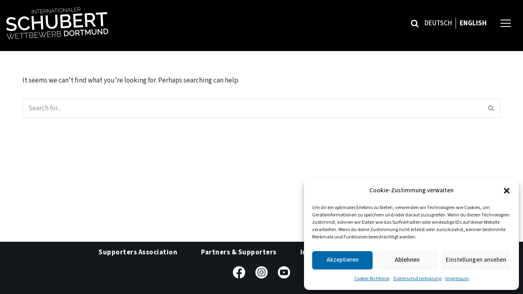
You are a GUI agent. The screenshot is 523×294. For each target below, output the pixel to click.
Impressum (457, 278)
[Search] (415, 23)
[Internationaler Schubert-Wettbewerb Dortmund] (57, 23)
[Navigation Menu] (505, 23)
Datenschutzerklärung (417, 278)
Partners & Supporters (239, 252)
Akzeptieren (342, 260)
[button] (507, 191)
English (473, 23)
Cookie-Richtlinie (371, 278)
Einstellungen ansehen (476, 260)
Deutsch (438, 23)
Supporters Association (137, 252)
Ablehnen (407, 260)
